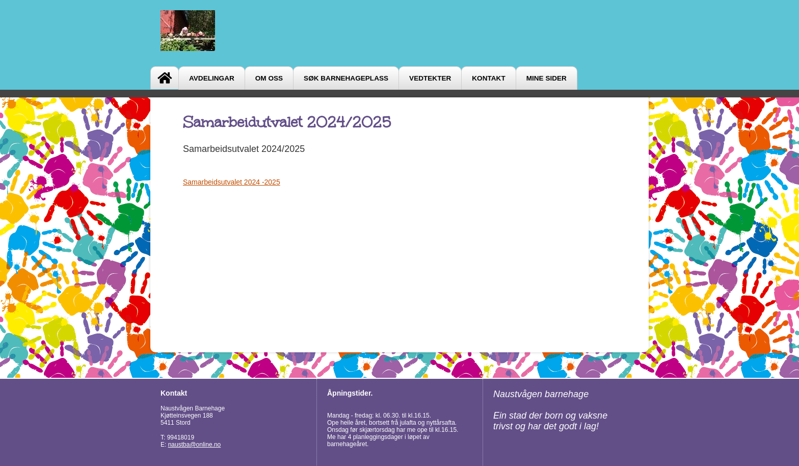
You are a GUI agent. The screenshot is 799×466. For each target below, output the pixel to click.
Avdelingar (211, 78)
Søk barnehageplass (346, 78)
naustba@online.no (194, 444)
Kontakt (488, 78)
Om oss (269, 78)
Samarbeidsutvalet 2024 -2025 (231, 182)
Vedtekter (430, 78)
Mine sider (546, 78)
